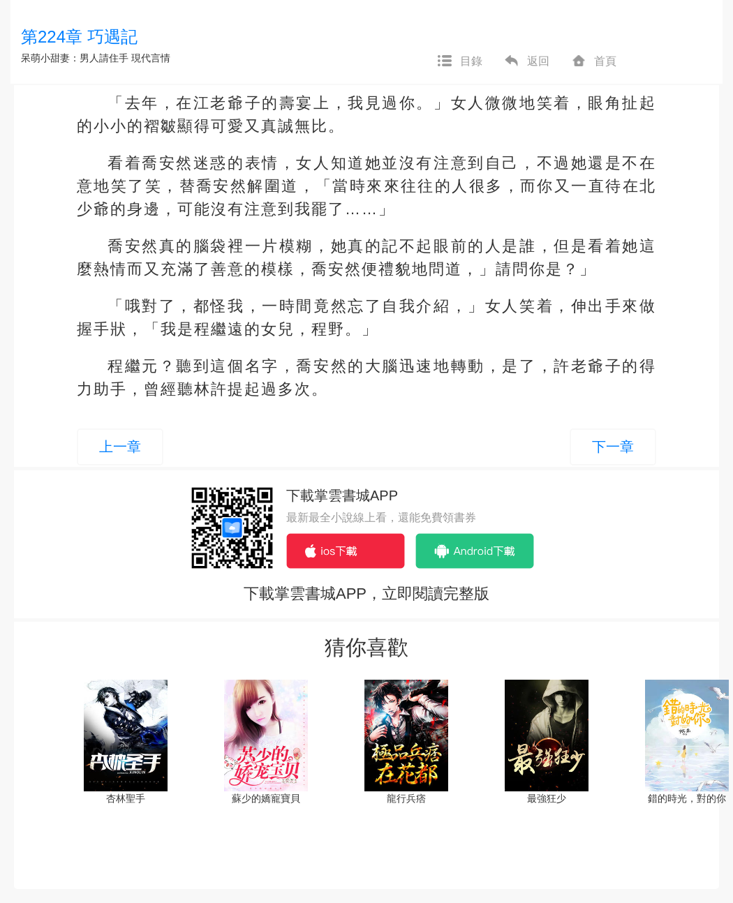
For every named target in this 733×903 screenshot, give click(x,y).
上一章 (120, 446)
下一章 (613, 446)
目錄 (459, 61)
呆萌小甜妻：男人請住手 (74, 58)
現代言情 (150, 58)
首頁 (593, 61)
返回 (526, 61)
